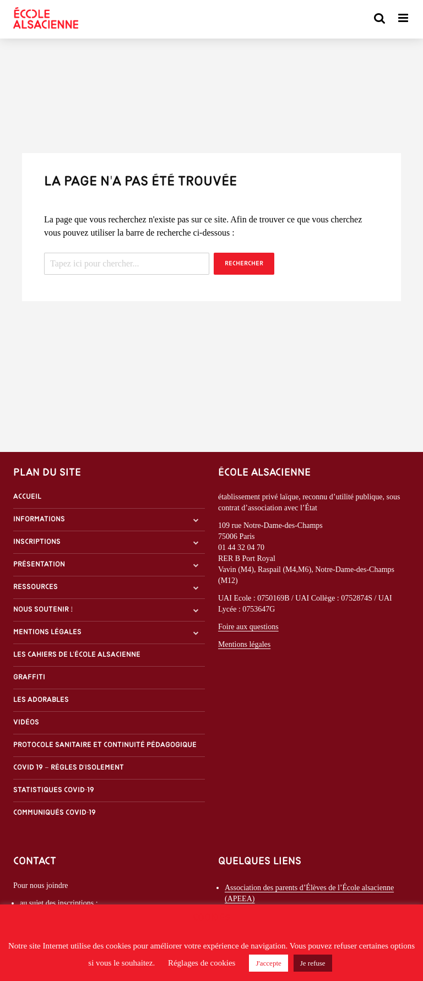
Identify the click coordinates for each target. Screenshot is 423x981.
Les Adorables (41, 700)
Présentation (39, 564)
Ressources (35, 587)
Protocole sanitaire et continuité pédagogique (105, 745)
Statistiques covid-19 (53, 790)
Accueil (27, 496)
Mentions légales (47, 632)
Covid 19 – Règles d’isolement (68, 767)
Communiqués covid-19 (54, 812)
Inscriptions (37, 542)
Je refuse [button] (313, 963)
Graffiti (29, 677)
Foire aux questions (248, 627)
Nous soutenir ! (43, 609)
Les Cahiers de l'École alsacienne (76, 654)
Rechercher (244, 263)
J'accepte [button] (268, 963)
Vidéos (26, 722)
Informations (39, 519)
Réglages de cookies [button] (201, 962)
